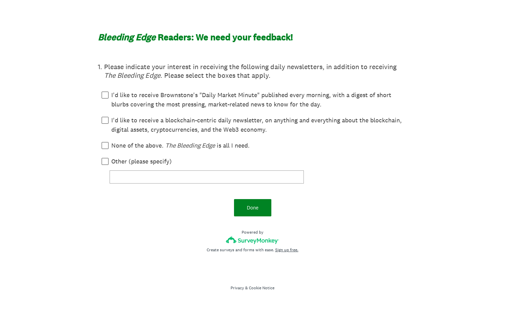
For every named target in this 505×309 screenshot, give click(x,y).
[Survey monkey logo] (252, 240)
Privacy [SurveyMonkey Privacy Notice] (237, 288)
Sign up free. (286, 250)
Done (253, 207)
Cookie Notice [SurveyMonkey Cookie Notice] (261, 288)
